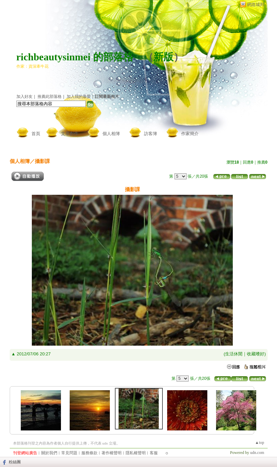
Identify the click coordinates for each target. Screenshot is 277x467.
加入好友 (24, 96)
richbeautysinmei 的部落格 (74, 56)
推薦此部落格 (50, 96)
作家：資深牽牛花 (32, 66)
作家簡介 (190, 133)
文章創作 (69, 133)
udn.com (257, 452)
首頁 (35, 133)
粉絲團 (15, 462)
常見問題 (69, 453)
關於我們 (49, 453)
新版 (163, 56)
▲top (259, 442)
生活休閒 (234, 353)
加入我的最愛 (79, 96)
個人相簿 (111, 133)
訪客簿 (150, 133)
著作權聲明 (111, 453)
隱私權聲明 (136, 453)
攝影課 (42, 161)
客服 (154, 453)
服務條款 (89, 453)
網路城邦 (255, 4)
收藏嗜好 (255, 353)
